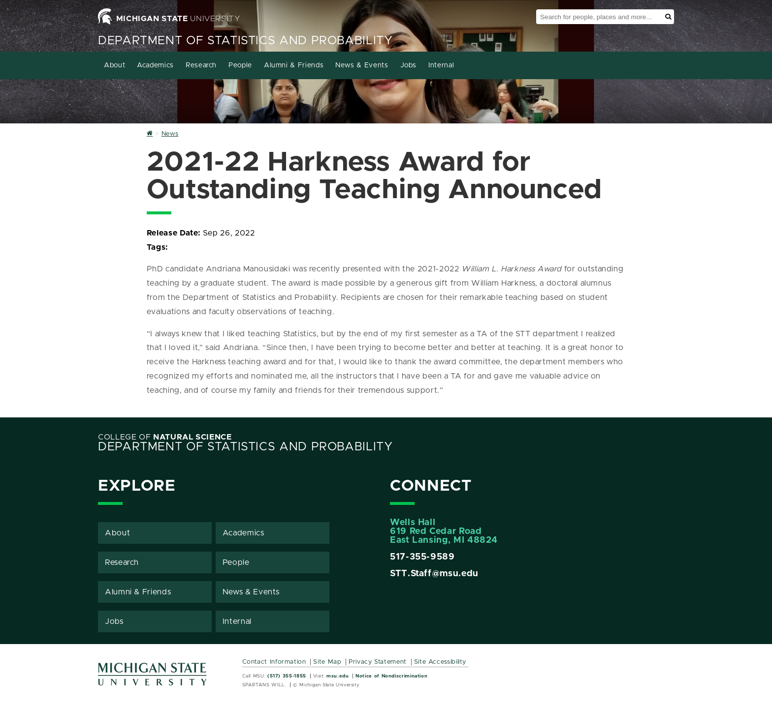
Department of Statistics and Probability (245, 41)
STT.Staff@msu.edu (434, 573)
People (240, 65)
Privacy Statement (378, 662)
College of (165, 437)
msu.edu (337, 676)
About (114, 65)
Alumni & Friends (293, 65)
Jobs (408, 65)
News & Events (361, 65)
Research (201, 65)
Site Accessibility (440, 662)
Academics (155, 65)
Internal (441, 65)
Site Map (327, 662)
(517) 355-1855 (286, 676)
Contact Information (274, 662)
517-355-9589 (422, 557)
